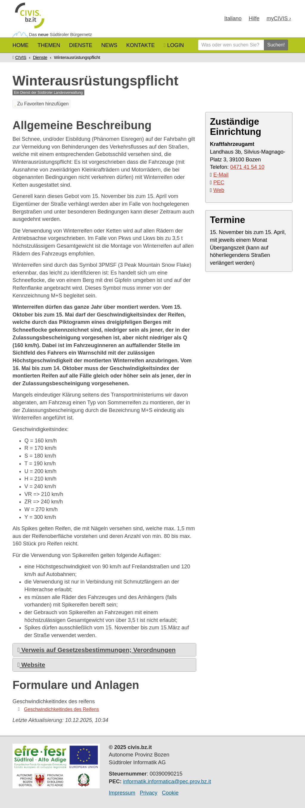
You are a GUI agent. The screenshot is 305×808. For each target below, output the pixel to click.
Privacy (148, 793)
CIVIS (20, 57)
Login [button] (174, 45)
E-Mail (220, 175)
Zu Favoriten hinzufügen (41, 103)
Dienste (80, 45)
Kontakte (140, 45)
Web (218, 190)
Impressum (122, 793)
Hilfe (254, 18)
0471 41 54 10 (247, 167)
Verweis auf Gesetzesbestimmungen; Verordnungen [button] (96, 649)
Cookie (170, 793)
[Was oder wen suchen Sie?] (231, 45)
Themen (49, 45)
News (109, 45)
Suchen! (276, 44)
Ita (233, 18)
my (279, 18)
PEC (218, 182)
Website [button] (31, 664)
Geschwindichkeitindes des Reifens (61, 709)
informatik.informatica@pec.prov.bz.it (167, 781)
